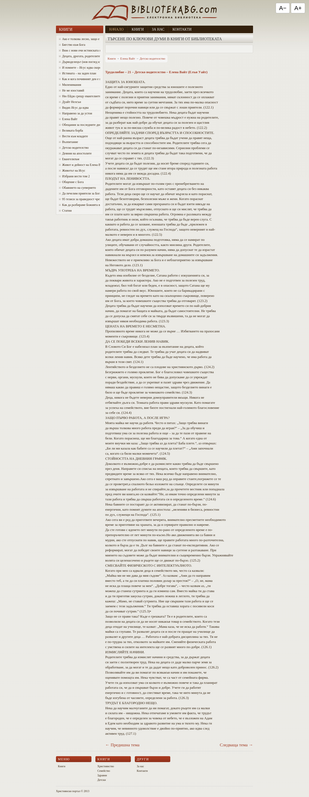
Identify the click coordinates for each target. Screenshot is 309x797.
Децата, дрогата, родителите (79, 56)
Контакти (182, 29)
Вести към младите (73, 136)
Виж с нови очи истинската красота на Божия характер (79, 50)
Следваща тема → (236, 744)
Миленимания (70, 84)
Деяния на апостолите (75, 153)
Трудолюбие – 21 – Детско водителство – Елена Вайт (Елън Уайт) (156, 72)
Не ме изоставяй (71, 90)
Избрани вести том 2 (74, 176)
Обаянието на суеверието (77, 187)
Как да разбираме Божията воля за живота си (79, 204)
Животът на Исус (72, 170)
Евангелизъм (69, 159)
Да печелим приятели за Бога (79, 193)
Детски (101, 779)
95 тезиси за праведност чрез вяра (79, 199)
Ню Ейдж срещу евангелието (79, 96)
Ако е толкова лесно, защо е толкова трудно (79, 39)
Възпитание (68, 142)
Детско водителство (74, 147)
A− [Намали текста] (283, 8)
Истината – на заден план (77, 73)
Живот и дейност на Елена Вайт (79, 164)
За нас (158, 29)
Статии (65, 210)
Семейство (103, 770)
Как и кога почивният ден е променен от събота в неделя (79, 79)
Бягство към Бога (72, 44)
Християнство (105, 766)
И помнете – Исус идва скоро (79, 67)
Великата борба (71, 130)
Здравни (102, 775)
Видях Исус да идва (74, 107)
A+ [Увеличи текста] (298, 8)
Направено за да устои (75, 113)
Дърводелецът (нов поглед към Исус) (79, 62)
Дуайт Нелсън (70, 102)
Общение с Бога (71, 182)
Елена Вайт (68, 119)
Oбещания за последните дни (79, 124)
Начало (116, 29)
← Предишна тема (122, 744)
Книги (138, 29)
